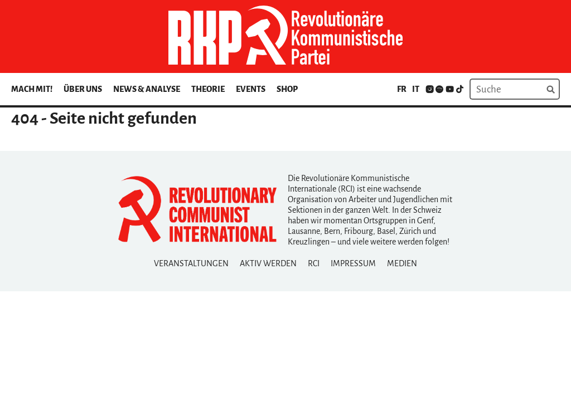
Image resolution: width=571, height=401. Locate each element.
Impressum (353, 263)
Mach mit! (31, 89)
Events (250, 89)
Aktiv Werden (268, 263)
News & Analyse (146, 89)
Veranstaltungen (191, 263)
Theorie (208, 89)
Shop (287, 89)
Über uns (83, 89)
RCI (314, 263)
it (415, 89)
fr (402, 89)
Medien (402, 263)
